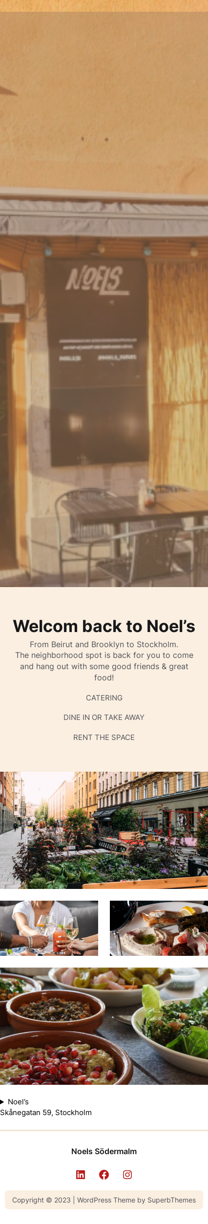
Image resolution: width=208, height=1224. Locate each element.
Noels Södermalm (104, 1151)
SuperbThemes (171, 1200)
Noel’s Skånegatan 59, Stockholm (46, 1107)
